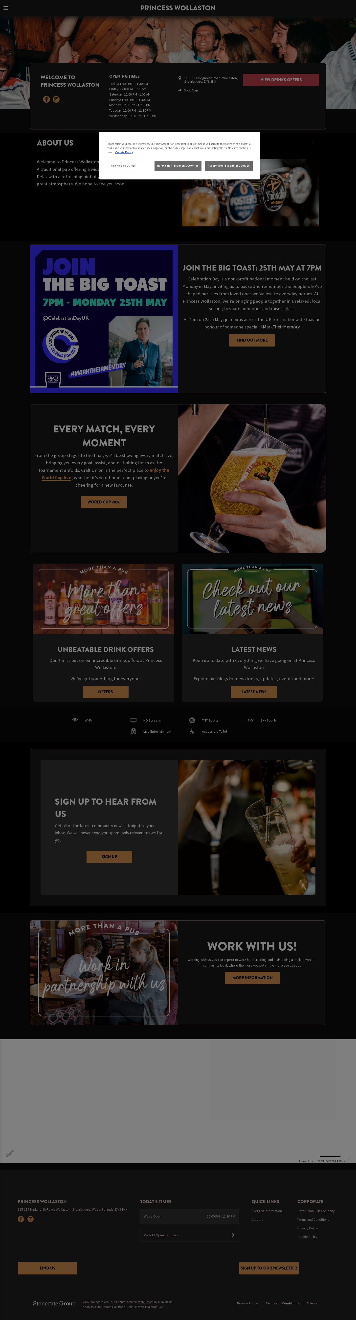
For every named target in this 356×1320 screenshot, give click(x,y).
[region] (179, 155)
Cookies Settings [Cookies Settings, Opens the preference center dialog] (123, 165)
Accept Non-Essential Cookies (229, 165)
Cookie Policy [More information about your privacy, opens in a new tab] (124, 152)
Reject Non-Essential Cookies (178, 165)
